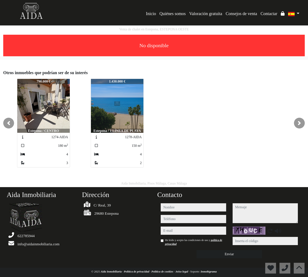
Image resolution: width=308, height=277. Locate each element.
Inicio (151, 13)
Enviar (229, 254)
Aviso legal (182, 271)
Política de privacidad (137, 271)
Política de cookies (162, 271)
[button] (8, 123)
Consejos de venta (241, 13)
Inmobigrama (209, 271)
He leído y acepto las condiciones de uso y (193, 242)
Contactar (268, 13)
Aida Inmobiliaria (111, 271)
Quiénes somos (172, 13)
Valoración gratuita (205, 13)
